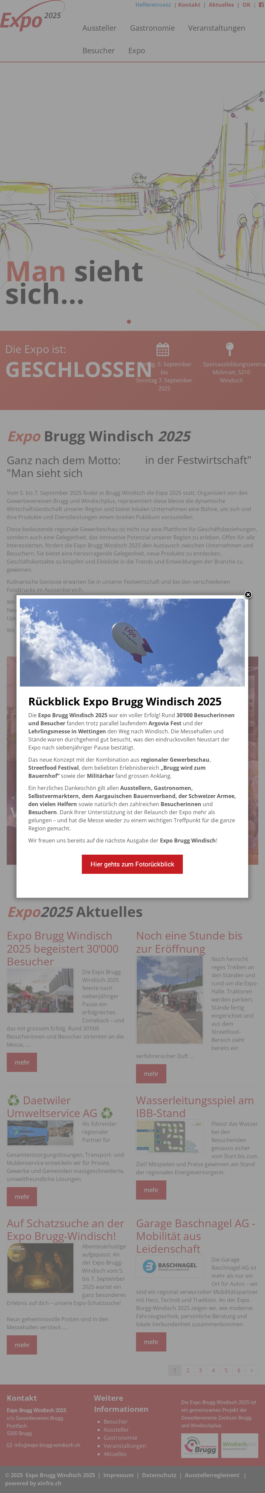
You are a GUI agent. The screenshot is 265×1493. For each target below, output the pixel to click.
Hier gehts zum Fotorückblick (132, 864)
